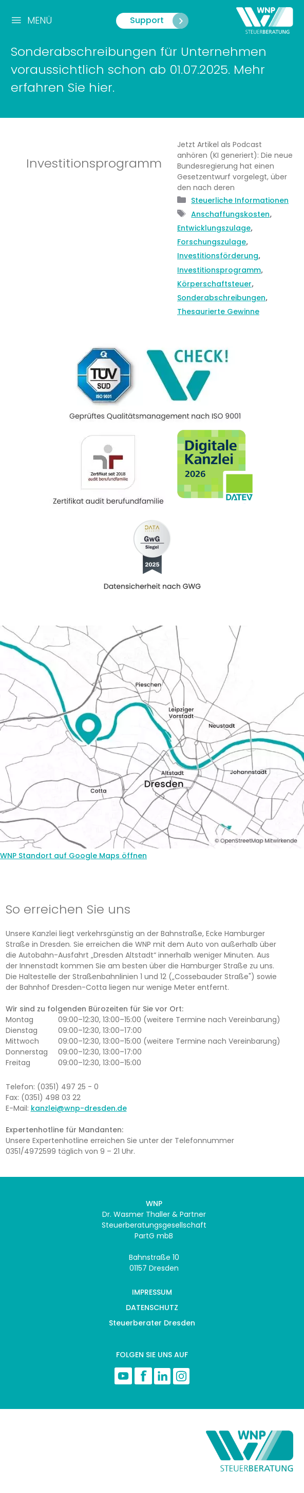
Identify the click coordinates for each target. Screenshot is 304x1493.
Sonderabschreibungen (221, 298)
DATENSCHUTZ (152, 1307)
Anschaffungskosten (230, 214)
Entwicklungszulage (214, 228)
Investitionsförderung (217, 256)
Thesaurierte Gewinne (218, 311)
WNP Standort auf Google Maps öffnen (73, 856)
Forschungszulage (211, 242)
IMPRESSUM (152, 1292)
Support (159, 21)
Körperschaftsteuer (214, 284)
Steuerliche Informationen (240, 200)
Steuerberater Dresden (152, 1323)
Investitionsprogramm (219, 270)
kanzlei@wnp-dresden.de (79, 1108)
